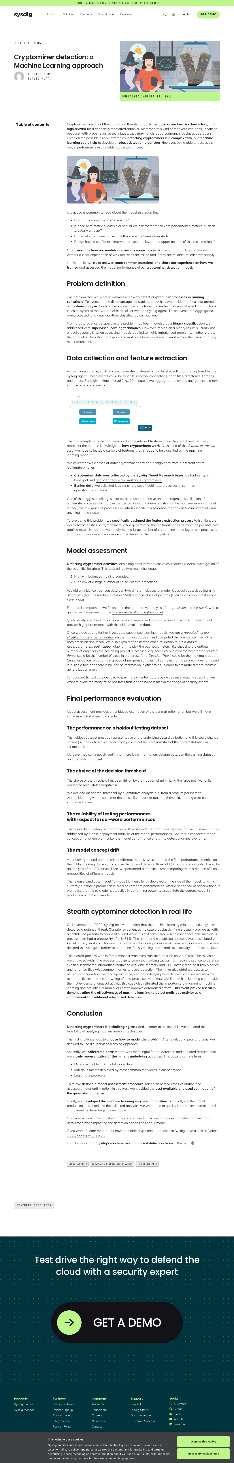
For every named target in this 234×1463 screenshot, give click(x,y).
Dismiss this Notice (203, 1415)
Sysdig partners (63, 1404)
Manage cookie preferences (66, 1455)
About (124, 1441)
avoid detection (142, 969)
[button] (52, 15)
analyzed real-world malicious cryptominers (129, 480)
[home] (23, 14)
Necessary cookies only (203, 1427)
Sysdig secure (23, 1404)
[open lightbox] (113, 179)
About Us (98, 1404)
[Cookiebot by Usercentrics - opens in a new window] (24, 1456)
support (136, 1404)
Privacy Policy (98, 1441)
